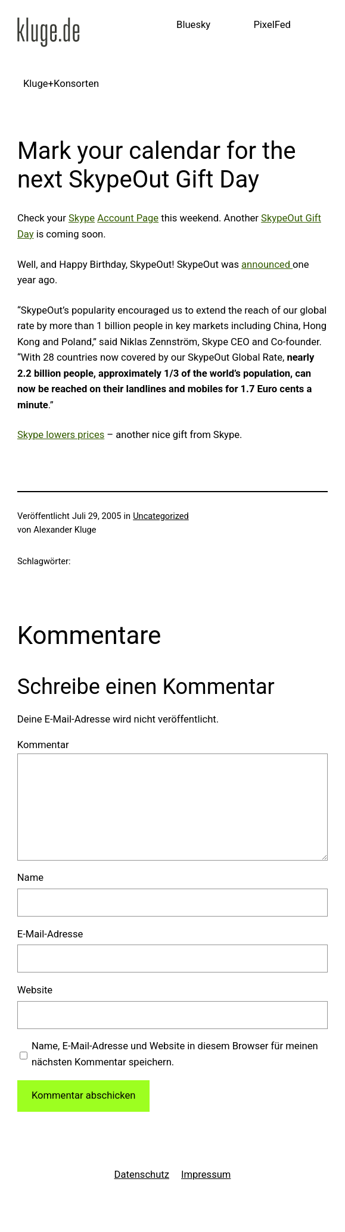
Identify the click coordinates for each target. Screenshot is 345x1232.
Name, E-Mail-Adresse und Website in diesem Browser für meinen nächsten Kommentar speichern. (175, 1054)
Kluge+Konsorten (61, 83)
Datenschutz (141, 1174)
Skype (82, 218)
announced (267, 264)
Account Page (127, 218)
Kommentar (43, 745)
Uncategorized (161, 516)
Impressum (206, 1174)
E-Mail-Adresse (50, 934)
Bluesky (193, 24)
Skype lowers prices (60, 434)
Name (30, 877)
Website (34, 990)
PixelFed (272, 24)
